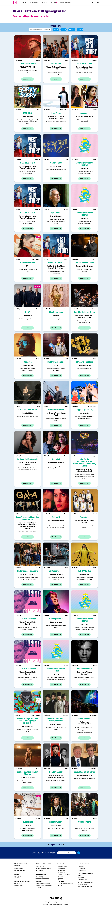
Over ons (43, 2)
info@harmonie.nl (18, 885)
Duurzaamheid (61, 870)
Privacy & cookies (49, 902)
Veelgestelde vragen (63, 880)
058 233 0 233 (40, 887)
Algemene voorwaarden (61, 902)
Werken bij (60, 878)
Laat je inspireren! (65, 2)
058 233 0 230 (18, 883)
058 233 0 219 (82, 877)
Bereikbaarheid (61, 872)
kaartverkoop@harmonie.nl (42, 878)
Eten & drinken (61, 868)
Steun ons (53, 2)
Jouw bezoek (34, 2)
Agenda (24, 2)
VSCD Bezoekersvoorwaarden (65, 883)
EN (98, 2)
